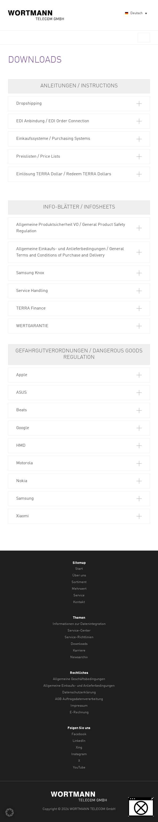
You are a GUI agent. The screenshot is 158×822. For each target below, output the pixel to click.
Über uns (79, 575)
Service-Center (79, 630)
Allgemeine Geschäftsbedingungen (79, 679)
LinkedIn (79, 741)
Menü (144, 37)
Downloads (79, 644)
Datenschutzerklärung (79, 692)
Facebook (79, 734)
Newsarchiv (79, 657)
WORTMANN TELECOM (36, 15)
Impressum (79, 705)
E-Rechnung (79, 712)
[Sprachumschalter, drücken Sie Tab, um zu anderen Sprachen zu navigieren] (135, 13)
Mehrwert (79, 589)
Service (79, 595)
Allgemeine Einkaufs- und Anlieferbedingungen (79, 685)
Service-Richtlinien (79, 637)
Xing (79, 747)
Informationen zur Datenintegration (79, 624)
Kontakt (79, 602)
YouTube (79, 767)
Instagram (79, 754)
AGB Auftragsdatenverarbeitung (79, 699)
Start (79, 569)
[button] (79, 103)
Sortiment (79, 582)
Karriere (79, 650)
